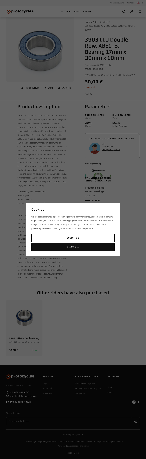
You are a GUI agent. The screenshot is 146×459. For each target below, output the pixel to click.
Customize (73, 238)
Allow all (73, 247)
